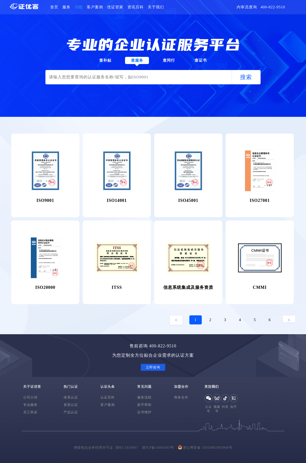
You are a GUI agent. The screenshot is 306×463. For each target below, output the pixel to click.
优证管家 (115, 7)
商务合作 (181, 397)
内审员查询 (247, 7)
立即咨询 (153, 367)
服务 (66, 7)
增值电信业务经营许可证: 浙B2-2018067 (106, 447)
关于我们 (156, 7)
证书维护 (144, 412)
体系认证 (71, 397)
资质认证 (71, 405)
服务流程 (144, 397)
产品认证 (71, 412)
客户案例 (95, 7)
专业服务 (30, 405)
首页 (54, 7)
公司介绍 (30, 397)
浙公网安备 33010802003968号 (205, 447)
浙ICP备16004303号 (158, 447)
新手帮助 (144, 405)
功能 (79, 7)
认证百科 (107, 397)
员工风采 (30, 412)
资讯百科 (135, 7)
